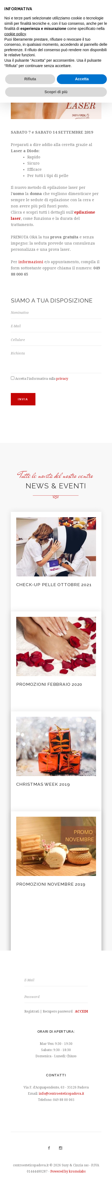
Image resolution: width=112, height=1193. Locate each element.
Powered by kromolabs (67, 1171)
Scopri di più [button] (56, 92)
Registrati (31, 1011)
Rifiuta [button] (30, 79)
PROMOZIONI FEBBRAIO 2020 (49, 684)
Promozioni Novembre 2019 (51, 884)
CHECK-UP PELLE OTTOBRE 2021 (54, 584)
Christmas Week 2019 (43, 784)
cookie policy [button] (15, 34)
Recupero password (58, 1011)
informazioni (30, 262)
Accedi (81, 1011)
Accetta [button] (82, 79)
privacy (62, 379)
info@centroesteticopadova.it (61, 1093)
